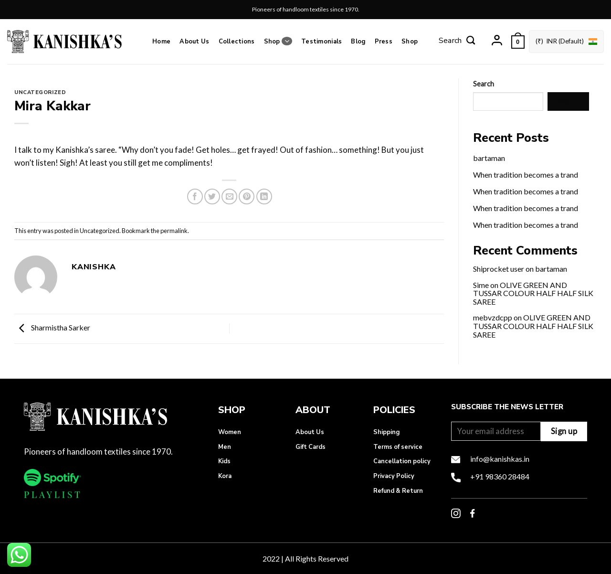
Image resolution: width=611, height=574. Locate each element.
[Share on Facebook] (195, 196)
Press (383, 41)
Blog (358, 41)
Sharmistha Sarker (52, 327)
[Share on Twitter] (212, 196)
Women (229, 432)
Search (483, 84)
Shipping (386, 432)
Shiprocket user (498, 268)
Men (224, 447)
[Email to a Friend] (229, 196)
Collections (237, 41)
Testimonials (321, 41)
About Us (194, 41)
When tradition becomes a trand (525, 174)
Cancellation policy (402, 461)
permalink (174, 230)
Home (161, 41)
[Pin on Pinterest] (246, 196)
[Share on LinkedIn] (264, 196)
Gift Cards (310, 447)
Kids (224, 461)
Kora (225, 476)
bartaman (489, 157)
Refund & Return (398, 491)
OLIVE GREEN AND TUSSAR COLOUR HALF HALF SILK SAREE (533, 293)
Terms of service (397, 447)
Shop (278, 41)
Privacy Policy (393, 476)
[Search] (457, 41)
